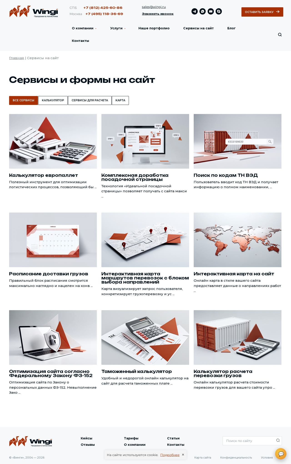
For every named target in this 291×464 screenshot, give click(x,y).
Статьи (173, 438)
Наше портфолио (154, 28)
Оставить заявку (262, 12)
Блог (231, 28)
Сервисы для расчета (90, 100)
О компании (82, 28)
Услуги (116, 28)
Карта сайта (202, 457)
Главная (16, 58)
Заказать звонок (157, 13)
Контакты (80, 41)
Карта (120, 100)
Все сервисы (23, 100)
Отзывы (88, 445)
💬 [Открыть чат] (281, 453)
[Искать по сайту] (280, 34)
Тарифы (131, 438)
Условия (267, 457)
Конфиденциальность (236, 457)
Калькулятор (53, 100)
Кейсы (86, 438)
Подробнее (170, 455)
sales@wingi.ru (154, 7)
